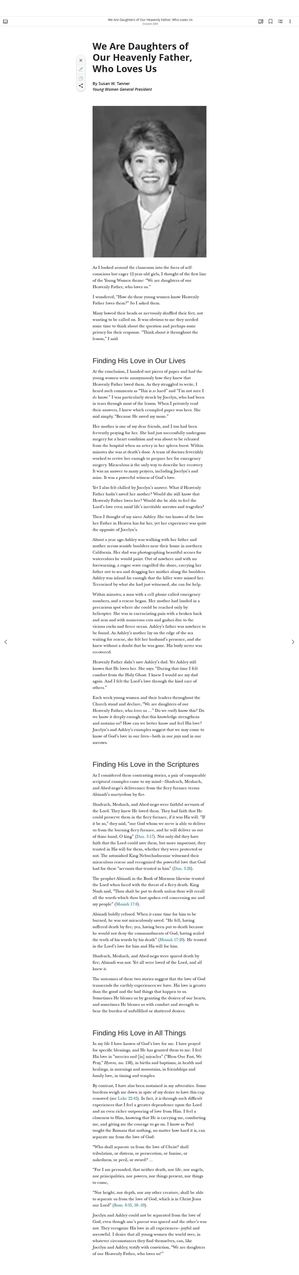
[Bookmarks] (270, 21)
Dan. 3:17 (145, 836)
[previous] (6, 642)
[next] (292, 642)
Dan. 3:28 (182, 868)
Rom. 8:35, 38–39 (129, 1205)
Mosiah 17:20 (171, 940)
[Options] (290, 21)
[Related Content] (280, 21)
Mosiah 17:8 (126, 904)
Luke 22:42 (127, 1098)
